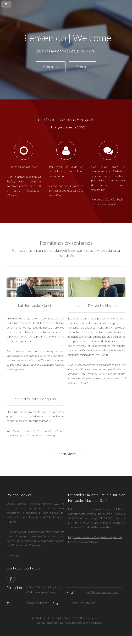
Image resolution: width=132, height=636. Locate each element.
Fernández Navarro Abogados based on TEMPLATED (74, 622)
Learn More (66, 453)
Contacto (50, 66)
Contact (82, 66)
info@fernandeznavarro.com (102, 592)
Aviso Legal (13, 555)
